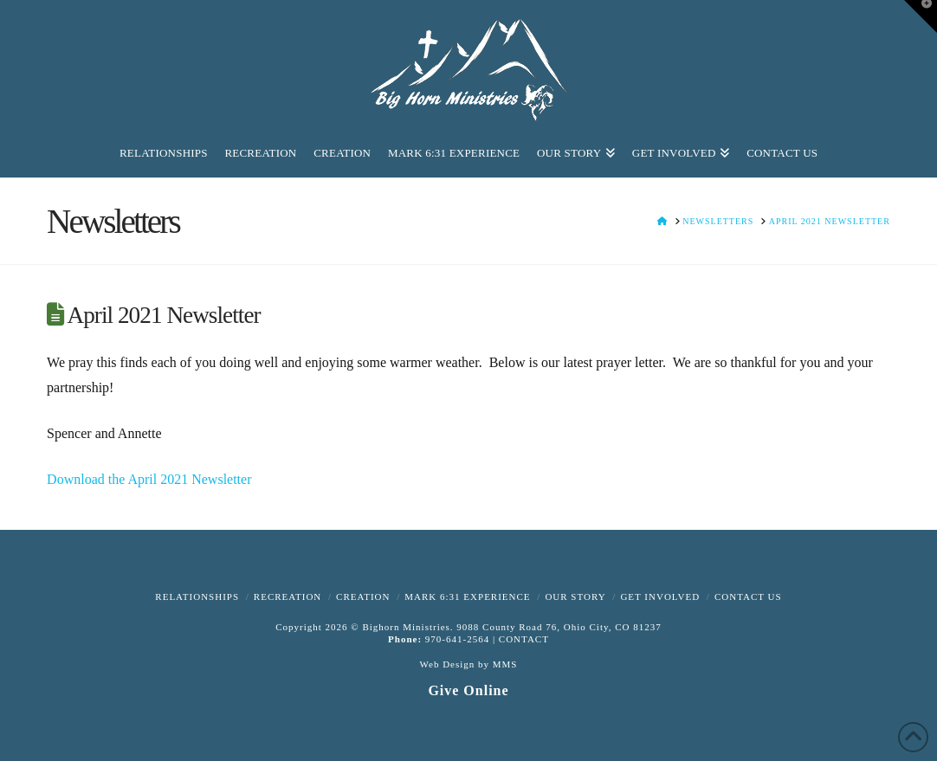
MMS (505, 664)
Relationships (197, 596)
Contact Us (748, 596)
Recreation (287, 596)
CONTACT (524, 639)
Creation (363, 596)
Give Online (468, 690)
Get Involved (660, 596)
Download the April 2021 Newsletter (149, 479)
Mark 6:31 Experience (467, 596)
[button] (920, 16)
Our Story (575, 596)
